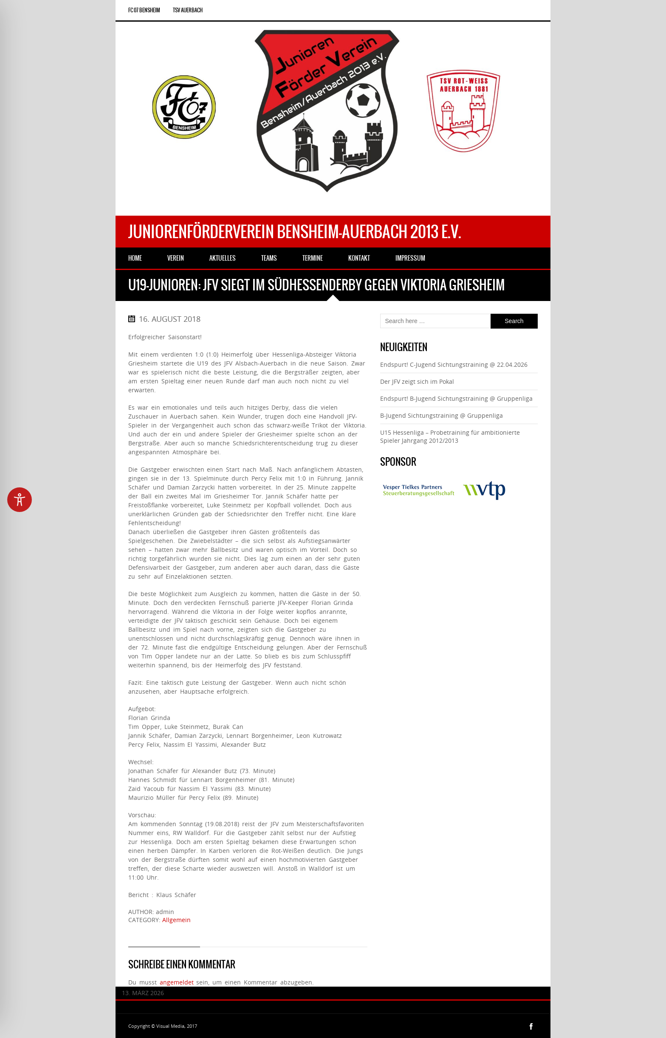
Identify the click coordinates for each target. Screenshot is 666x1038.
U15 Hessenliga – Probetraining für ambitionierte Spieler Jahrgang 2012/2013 (450, 436)
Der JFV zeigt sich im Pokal (417, 381)
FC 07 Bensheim (144, 10)
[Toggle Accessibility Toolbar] (19, 500)
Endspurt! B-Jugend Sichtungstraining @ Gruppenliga (456, 398)
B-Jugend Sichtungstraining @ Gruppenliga (441, 415)
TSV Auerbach (188, 10)
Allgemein (176, 920)
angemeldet (177, 982)
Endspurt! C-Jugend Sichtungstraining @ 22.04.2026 (454, 364)
